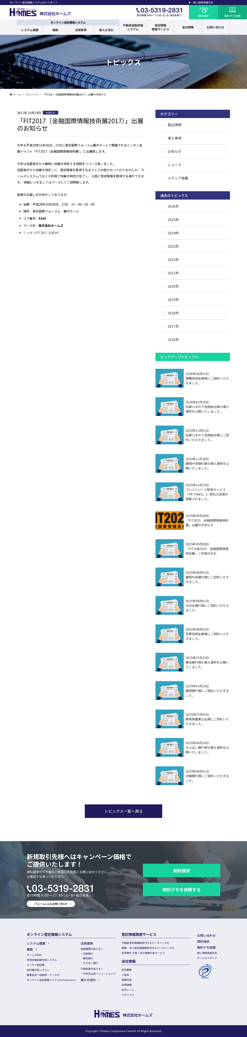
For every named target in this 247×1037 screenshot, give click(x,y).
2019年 (173, 299)
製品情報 (175, 124)
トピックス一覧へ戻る (123, 811)
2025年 (173, 219)
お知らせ (175, 151)
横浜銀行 (88, 958)
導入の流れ (106, 30)
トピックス (31, 94)
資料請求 (181, 870)
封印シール (128, 990)
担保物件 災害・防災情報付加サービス (143, 953)
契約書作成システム (38, 970)
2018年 (173, 312)
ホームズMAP (34, 955)
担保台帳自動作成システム (42, 960)
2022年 (173, 259)
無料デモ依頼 (206, 947)
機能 (55, 30)
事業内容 (127, 980)
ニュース (174, 164)
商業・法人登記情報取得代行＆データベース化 (148, 948)
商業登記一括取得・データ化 (43, 975)
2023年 (173, 246)
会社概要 (127, 970)
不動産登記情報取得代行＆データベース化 (145, 943)
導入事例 (175, 137)
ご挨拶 (125, 975)
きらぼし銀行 (90, 963)
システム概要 (30, 30)
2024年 (173, 232)
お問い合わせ (206, 935)
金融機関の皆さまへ (92, 949)
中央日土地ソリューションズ (99, 973)
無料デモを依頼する (181, 889)
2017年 (173, 326)
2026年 (173, 206)
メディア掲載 (178, 177)
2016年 (173, 339)
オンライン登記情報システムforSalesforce (51, 980)
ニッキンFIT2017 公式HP (41, 232)
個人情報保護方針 (203, 2)
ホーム (17, 94)
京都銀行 (88, 953)
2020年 (173, 286)
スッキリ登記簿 (35, 965)
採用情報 (127, 985)
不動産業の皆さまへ (92, 969)
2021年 (173, 272)
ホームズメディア (207, 958)
